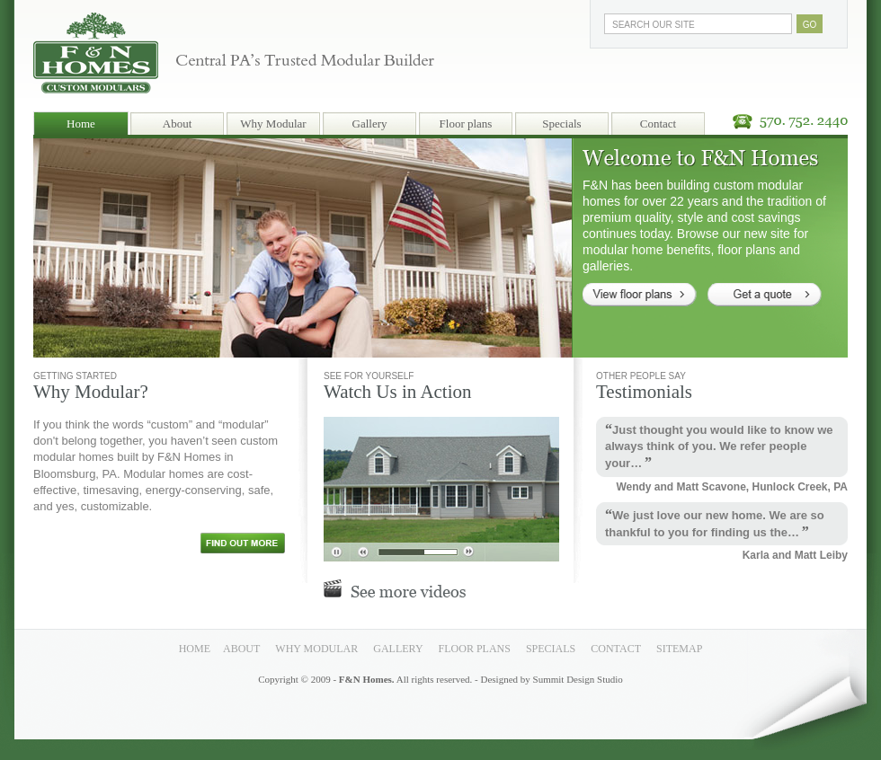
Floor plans (466, 123)
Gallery (369, 123)
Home (81, 123)
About (177, 123)
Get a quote (764, 294)
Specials (561, 123)
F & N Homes (95, 46)
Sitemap (679, 648)
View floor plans (640, 294)
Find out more (242, 543)
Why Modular (273, 123)
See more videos (395, 588)
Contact (658, 123)
